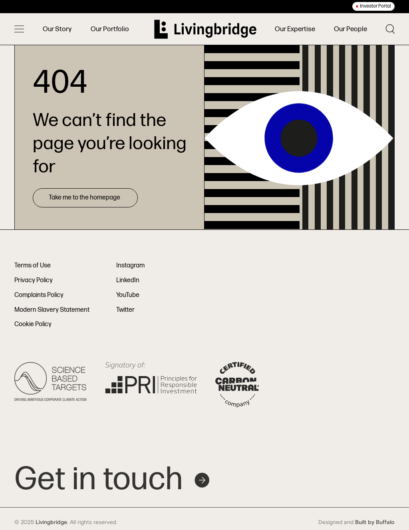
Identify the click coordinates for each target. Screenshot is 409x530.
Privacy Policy (33, 280)
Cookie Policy (33, 324)
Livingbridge (51, 522)
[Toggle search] (390, 29)
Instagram (130, 265)
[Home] (205, 29)
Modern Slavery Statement (51, 310)
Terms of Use (32, 265)
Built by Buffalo (375, 522)
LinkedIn (127, 280)
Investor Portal (375, 6)
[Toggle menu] (19, 29)
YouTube (127, 295)
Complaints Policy (39, 295)
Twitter (125, 310)
